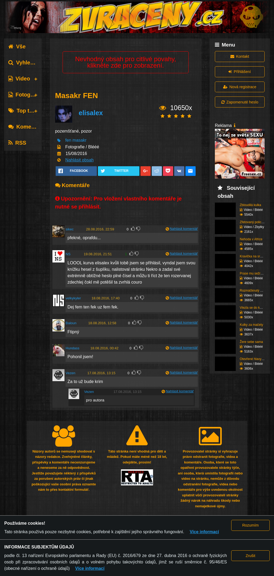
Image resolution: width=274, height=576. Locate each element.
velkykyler (73, 298)
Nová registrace (239, 87)
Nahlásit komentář (184, 229)
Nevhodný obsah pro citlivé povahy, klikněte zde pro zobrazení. (125, 62)
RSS (17, 143)
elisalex (91, 113)
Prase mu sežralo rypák (256, 273)
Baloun (71, 323)
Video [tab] (19, 79)
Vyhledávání (27, 62)
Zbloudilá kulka (250, 205)
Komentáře (26, 127)
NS (68, 254)
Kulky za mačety (251, 325)
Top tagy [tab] (23, 111)
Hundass (72, 348)
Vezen (70, 373)
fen (68, 140)
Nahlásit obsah (79, 160)
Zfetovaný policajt (252, 222)
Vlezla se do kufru (252, 308)
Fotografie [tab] (25, 95)
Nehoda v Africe (251, 239)
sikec (70, 229)
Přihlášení (240, 71)
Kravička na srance (253, 256)
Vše (17, 46)
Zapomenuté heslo (239, 102)
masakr (79, 140)
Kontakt (239, 56)
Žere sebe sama (251, 342)
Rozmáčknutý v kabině (256, 290)
